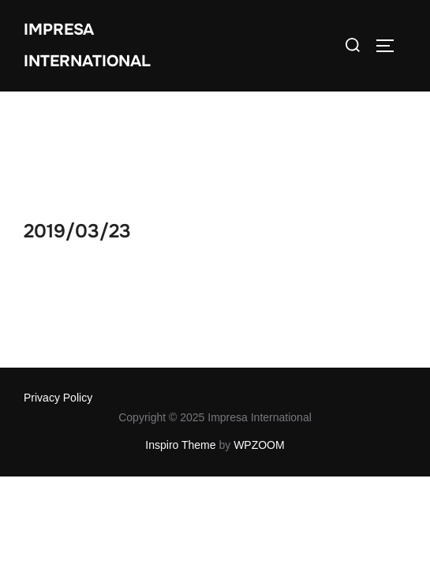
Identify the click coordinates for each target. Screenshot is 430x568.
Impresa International (87, 45)
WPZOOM (259, 353)
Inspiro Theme (180, 353)
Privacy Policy (58, 306)
